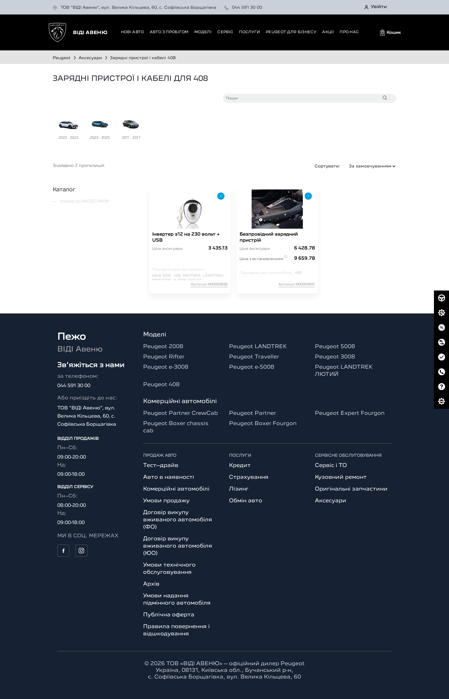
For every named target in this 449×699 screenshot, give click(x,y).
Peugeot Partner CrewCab (180, 413)
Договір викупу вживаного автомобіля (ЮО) (177, 546)
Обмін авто (245, 500)
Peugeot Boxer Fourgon (263, 423)
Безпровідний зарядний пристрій (269, 238)
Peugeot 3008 (335, 356)
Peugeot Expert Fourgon (350, 413)
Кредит (240, 465)
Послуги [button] (249, 32)
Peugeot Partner (252, 413)
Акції (328, 32)
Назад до (81, 201)
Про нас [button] (349, 32)
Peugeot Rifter (163, 356)
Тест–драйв (160, 465)
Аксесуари (330, 500)
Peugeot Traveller (254, 356)
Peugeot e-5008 (251, 367)
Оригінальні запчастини (351, 489)
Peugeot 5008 (335, 346)
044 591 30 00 (243, 7)
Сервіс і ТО (331, 465)
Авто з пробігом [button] (169, 32)
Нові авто (132, 32)
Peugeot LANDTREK (258, 346)
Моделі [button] (203, 32)
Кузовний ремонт (341, 477)
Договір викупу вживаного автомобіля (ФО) (177, 519)
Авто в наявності (168, 477)
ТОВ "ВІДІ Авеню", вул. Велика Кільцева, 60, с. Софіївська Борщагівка (135, 7)
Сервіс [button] (225, 32)
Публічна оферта (168, 614)
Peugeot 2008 (163, 346)
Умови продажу (166, 500)
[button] (390, 33)
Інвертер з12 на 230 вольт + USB (186, 238)
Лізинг (239, 489)
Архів (151, 584)
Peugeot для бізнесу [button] (291, 32)
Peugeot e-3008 (165, 367)
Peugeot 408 (161, 384)
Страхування (248, 477)
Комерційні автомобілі (176, 489)
